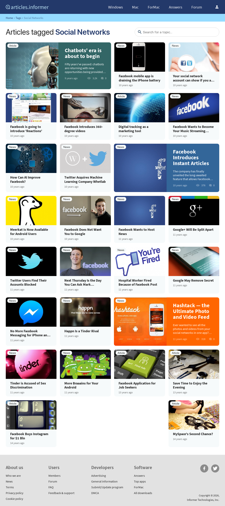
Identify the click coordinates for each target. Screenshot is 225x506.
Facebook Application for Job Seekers (137, 385)
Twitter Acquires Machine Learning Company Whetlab (85, 179)
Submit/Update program (107, 487)
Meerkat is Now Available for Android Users (29, 231)
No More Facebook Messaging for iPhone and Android (29, 333)
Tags (18, 18)
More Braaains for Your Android (81, 385)
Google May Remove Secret (193, 280)
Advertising (98, 475)
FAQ (51, 487)
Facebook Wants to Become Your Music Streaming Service (193, 129)
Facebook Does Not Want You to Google (82, 231)
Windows (115, 7)
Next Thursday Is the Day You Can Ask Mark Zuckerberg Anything (82, 282)
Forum (196, 7)
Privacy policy (14, 493)
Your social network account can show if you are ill (193, 78)
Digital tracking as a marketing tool (133, 129)
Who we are (13, 475)
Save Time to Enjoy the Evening (190, 385)
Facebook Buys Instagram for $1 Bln (29, 436)
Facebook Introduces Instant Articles (191, 157)
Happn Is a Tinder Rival (81, 331)
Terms (10, 487)
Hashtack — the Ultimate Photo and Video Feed (191, 311)
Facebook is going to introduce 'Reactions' (26, 129)
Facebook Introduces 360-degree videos (83, 129)
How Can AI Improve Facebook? (25, 179)
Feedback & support (61, 493)
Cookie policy (14, 499)
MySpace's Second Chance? (193, 434)
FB (204, 468)
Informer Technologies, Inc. (203, 500)
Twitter (215, 468)
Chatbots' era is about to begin (83, 53)
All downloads (143, 493)
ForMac (154, 7)
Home (9, 18)
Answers (175, 7)
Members (54, 475)
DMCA (95, 493)
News (9, 481)
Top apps (140, 481)
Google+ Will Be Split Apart (193, 229)
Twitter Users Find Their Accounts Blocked (28, 282)
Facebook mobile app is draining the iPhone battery (139, 78)
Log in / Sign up (217, 7)
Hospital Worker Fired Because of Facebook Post (138, 282)
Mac (135, 7)
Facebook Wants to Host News (137, 231)
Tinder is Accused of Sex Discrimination (28, 385)
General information (104, 481)
